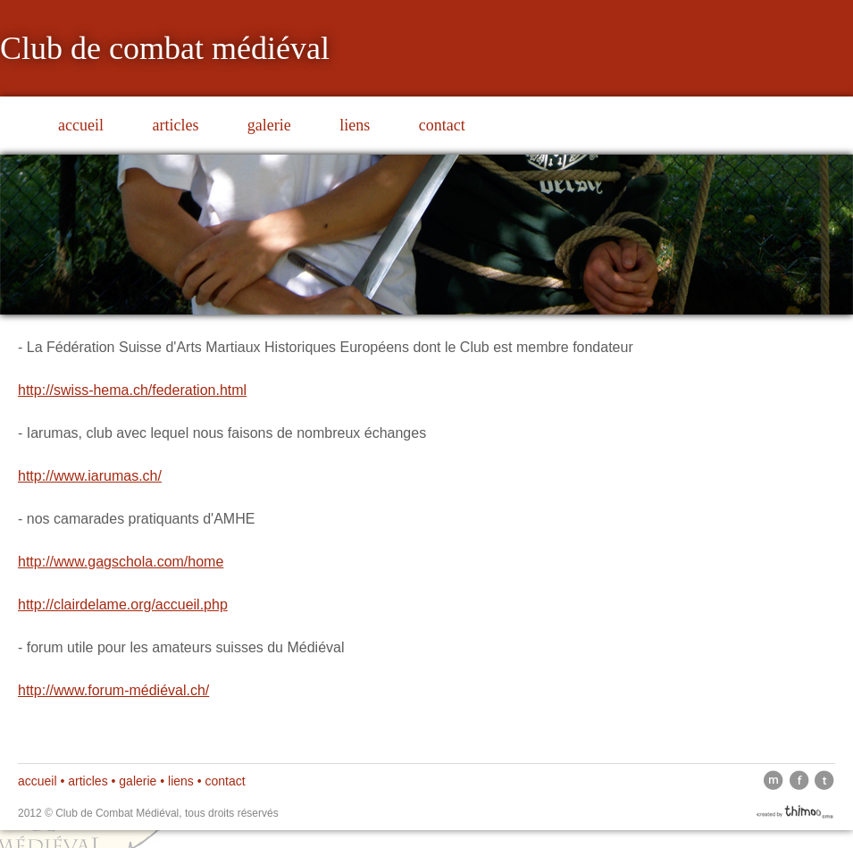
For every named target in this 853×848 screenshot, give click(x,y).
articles (175, 125)
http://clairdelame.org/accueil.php (123, 604)
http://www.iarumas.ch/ (90, 475)
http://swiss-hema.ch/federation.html (132, 390)
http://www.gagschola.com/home (120, 561)
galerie (269, 125)
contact (442, 125)
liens (354, 125)
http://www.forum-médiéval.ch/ (113, 690)
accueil (81, 125)
